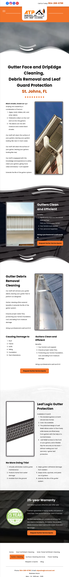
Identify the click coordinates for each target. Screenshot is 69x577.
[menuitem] (11, 552)
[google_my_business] (13, 3)
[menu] (4, 11)
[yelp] (17, 3)
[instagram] (10, 3)
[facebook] (7, 3)
